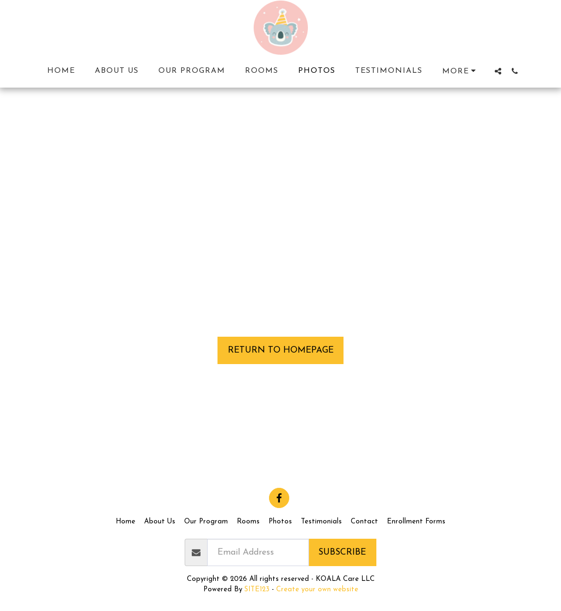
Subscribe (342, 552)
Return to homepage (281, 350)
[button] (498, 71)
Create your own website (317, 589)
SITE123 (257, 589)
